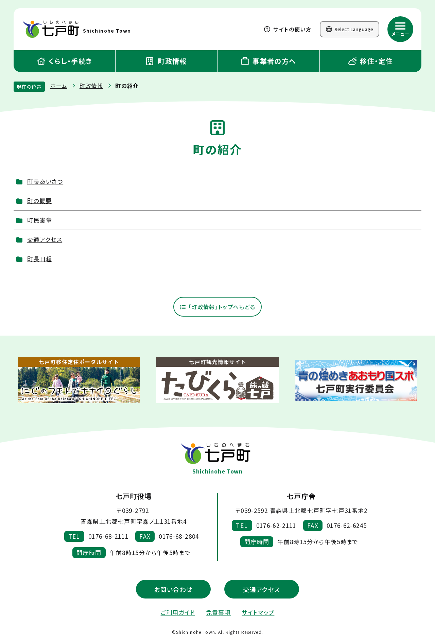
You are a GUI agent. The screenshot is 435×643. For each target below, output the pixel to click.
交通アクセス (44, 239)
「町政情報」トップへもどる (217, 307)
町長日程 (39, 258)
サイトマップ (258, 613)
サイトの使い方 (288, 29)
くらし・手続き (64, 61)
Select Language (349, 29)
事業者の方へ (268, 61)
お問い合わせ (173, 589)
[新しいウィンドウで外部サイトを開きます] (79, 381)
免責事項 (218, 613)
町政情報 (166, 61)
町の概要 (39, 200)
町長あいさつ (45, 181)
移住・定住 (370, 61)
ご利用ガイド (178, 613)
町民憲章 (39, 220)
